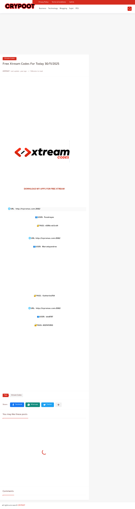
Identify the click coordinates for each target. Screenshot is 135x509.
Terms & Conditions (59, 2)
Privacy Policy (43, 2)
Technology (53, 9)
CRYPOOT (21, 505)
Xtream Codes (9, 58)
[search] (130, 9)
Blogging (63, 9)
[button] (17, 404)
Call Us (71, 2)
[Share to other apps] (58, 404)
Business (42, 9)
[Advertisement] (67, 34)
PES (77, 9)
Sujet (71, 9)
